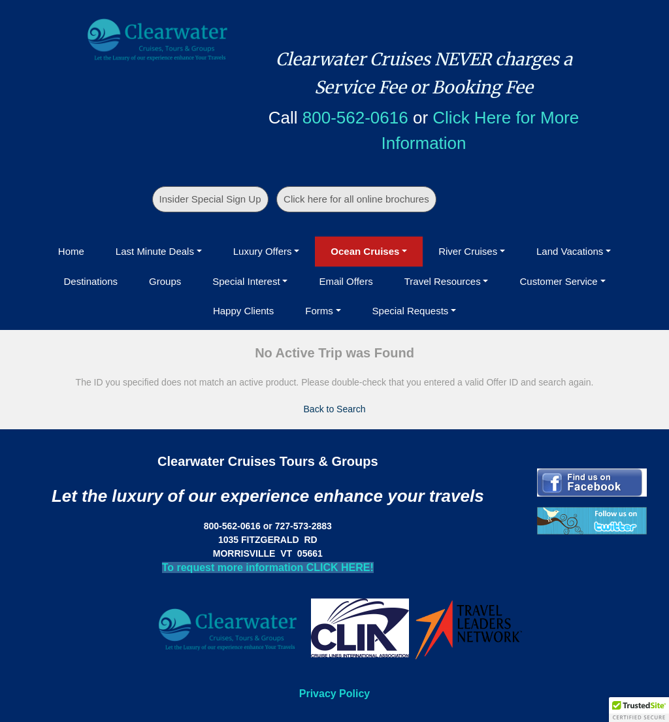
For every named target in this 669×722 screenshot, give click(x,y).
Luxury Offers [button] (262, 251)
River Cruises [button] (467, 251)
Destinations (90, 281)
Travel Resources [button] (442, 281)
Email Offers (345, 281)
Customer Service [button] (558, 281)
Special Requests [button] (410, 310)
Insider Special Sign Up (210, 199)
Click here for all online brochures (356, 199)
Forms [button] (319, 310)
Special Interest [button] (246, 281)
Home (71, 251)
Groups (165, 281)
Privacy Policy (334, 693)
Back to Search (335, 409)
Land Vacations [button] (569, 251)
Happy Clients (243, 310)
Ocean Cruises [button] (365, 251)
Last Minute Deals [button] (155, 251)
